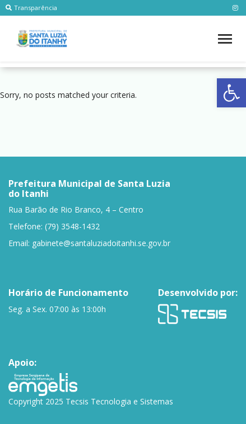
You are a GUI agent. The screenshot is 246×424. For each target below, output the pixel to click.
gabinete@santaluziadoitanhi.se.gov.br (101, 243)
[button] (231, 92)
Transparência (31, 7)
